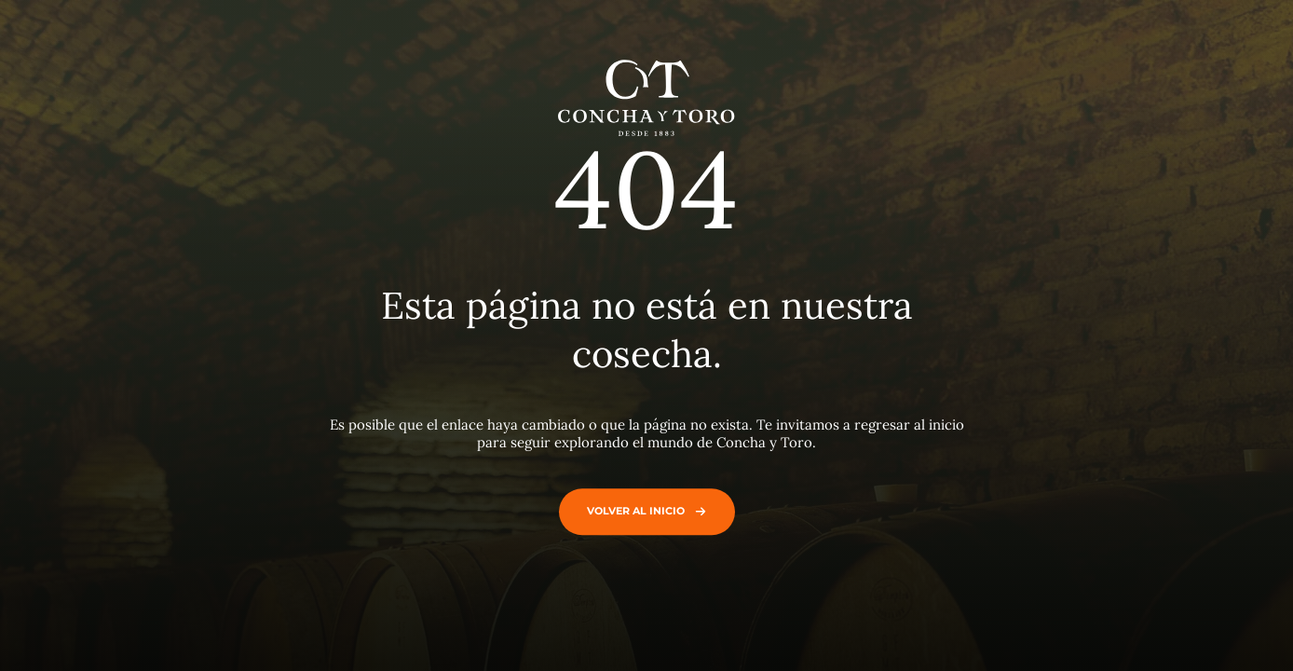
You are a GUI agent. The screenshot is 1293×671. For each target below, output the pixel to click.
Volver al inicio (642, 510)
